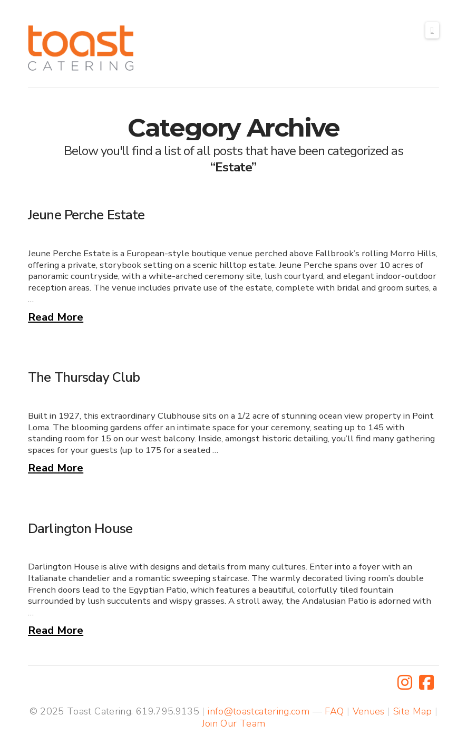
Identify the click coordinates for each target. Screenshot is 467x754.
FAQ (334, 711)
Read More (55, 317)
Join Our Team (234, 723)
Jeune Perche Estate (86, 215)
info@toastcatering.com (258, 711)
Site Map (412, 711)
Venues (369, 711)
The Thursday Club (84, 377)
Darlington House (80, 528)
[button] (432, 30)
